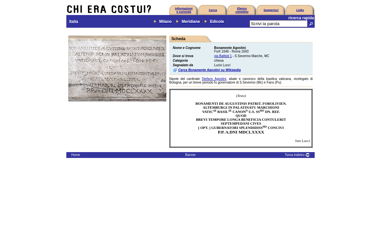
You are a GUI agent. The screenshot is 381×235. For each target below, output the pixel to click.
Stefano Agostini (214, 79)
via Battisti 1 (223, 56)
